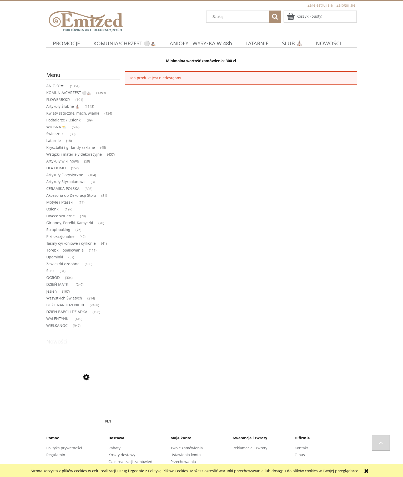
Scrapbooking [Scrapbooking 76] (58, 229)
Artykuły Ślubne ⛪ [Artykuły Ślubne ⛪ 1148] (62, 106)
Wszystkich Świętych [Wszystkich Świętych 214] (64, 298)
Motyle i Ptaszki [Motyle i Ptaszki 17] (59, 202)
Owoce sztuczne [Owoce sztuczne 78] (60, 215)
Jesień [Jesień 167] (51, 291)
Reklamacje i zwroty (250, 447)
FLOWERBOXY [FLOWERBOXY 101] (58, 99)
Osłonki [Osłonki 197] (52, 209)
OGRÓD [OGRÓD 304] (53, 277)
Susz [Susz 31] (50, 270)
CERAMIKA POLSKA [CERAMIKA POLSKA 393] (62, 188)
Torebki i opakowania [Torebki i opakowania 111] (65, 250)
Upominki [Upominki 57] (54, 256)
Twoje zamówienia (186, 447)
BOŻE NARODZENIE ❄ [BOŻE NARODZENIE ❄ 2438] (65, 304)
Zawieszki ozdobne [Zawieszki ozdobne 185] (62, 263)
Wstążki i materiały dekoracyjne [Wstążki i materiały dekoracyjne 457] (74, 154)
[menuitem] (66, 43)
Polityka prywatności (64, 447)
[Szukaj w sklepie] (239, 16)
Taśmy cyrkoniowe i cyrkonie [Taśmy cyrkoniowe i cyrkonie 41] (71, 243)
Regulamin (55, 454)
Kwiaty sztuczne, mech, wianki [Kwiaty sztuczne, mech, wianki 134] (72, 113)
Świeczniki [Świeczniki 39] (55, 133)
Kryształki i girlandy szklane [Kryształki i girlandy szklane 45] (70, 147)
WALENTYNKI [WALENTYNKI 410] (57, 318)
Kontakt (301, 447)
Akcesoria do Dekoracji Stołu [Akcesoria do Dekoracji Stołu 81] (71, 195)
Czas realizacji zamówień (130, 461)
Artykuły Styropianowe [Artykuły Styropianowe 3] (65, 181)
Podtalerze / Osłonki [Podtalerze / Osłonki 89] (64, 119)
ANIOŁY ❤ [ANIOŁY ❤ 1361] (55, 85)
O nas (300, 454)
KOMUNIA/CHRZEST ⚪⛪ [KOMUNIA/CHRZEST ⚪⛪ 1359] (68, 92)
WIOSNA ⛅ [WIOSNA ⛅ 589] (56, 126)
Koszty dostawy (121, 454)
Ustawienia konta (185, 454)
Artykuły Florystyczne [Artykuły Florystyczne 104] (64, 174)
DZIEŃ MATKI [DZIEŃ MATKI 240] (58, 284)
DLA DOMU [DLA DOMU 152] (56, 167)
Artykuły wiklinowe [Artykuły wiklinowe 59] (62, 161)
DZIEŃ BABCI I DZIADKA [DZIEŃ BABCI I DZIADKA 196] (66, 311)
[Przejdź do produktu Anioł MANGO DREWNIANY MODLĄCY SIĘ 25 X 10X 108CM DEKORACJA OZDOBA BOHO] (83, 402)
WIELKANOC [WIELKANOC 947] (57, 325)
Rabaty (114, 447)
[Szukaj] (275, 17)
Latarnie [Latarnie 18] (53, 140)
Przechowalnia (183, 461)
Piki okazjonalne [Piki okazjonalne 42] (60, 236)
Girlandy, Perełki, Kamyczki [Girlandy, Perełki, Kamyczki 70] (69, 222)
